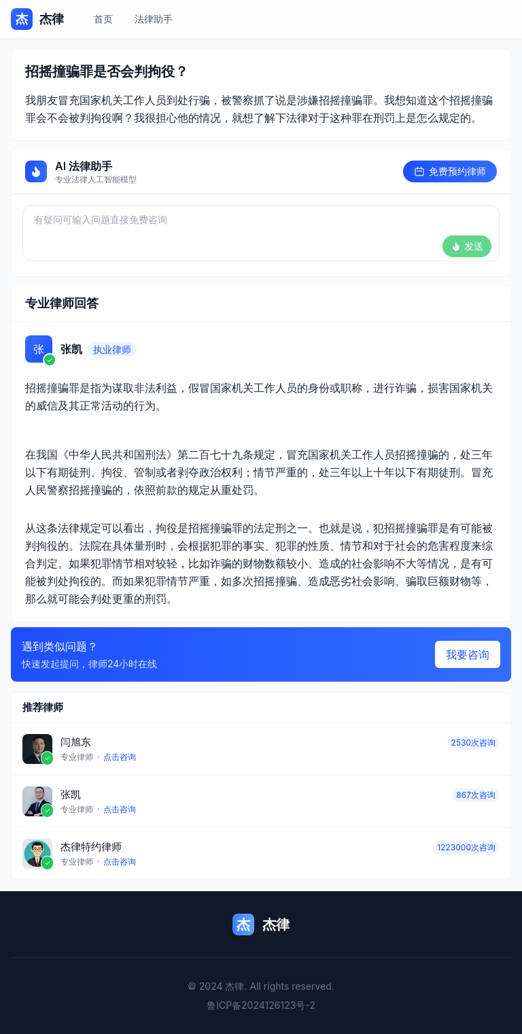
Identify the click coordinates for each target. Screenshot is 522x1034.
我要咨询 (467, 654)
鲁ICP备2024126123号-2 (261, 1005)
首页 (103, 18)
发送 (467, 246)
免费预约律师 (450, 171)
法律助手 (154, 18)
